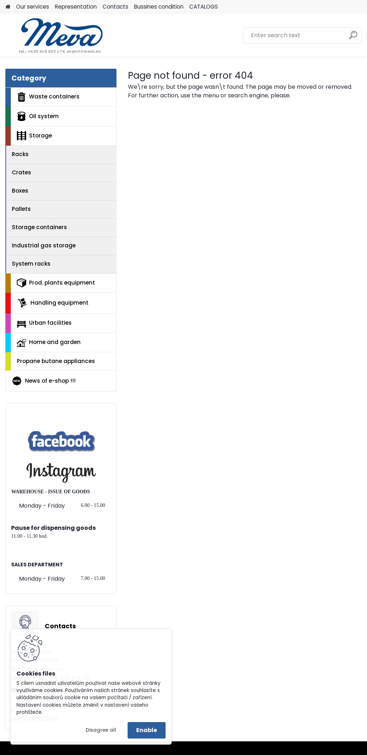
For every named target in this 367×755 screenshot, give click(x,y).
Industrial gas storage (44, 245)
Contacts (115, 6)
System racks (31, 263)
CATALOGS (203, 6)
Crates (21, 172)
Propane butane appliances (56, 361)
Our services (32, 6)
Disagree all (101, 730)
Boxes (20, 190)
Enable (146, 730)
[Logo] (54, 35)
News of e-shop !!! (43, 381)
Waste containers (48, 97)
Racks (20, 154)
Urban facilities (44, 323)
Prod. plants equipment (56, 282)
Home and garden (49, 342)
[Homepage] (7, 7)
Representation (76, 6)
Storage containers (39, 227)
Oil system (38, 116)
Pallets (21, 209)
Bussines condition (159, 6)
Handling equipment (53, 302)
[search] (353, 38)
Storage (34, 135)
